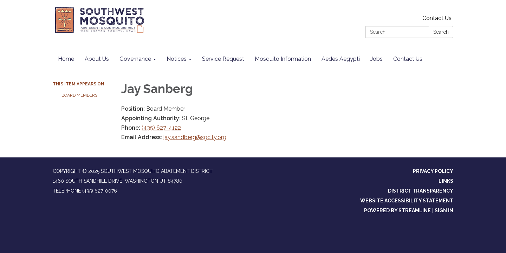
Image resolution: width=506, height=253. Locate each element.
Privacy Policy (433, 171)
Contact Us (437, 18)
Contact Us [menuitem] (407, 59)
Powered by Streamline (397, 210)
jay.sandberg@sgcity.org (194, 137)
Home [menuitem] (66, 59)
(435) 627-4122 (161, 127)
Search (441, 32)
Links (446, 181)
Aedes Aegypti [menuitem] (341, 59)
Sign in (444, 210)
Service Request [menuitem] (223, 59)
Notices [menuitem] (177, 59)
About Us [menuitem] (97, 59)
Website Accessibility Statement (406, 200)
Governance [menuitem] (135, 59)
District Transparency (420, 191)
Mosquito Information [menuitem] (283, 59)
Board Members (79, 95)
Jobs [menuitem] (376, 59)
